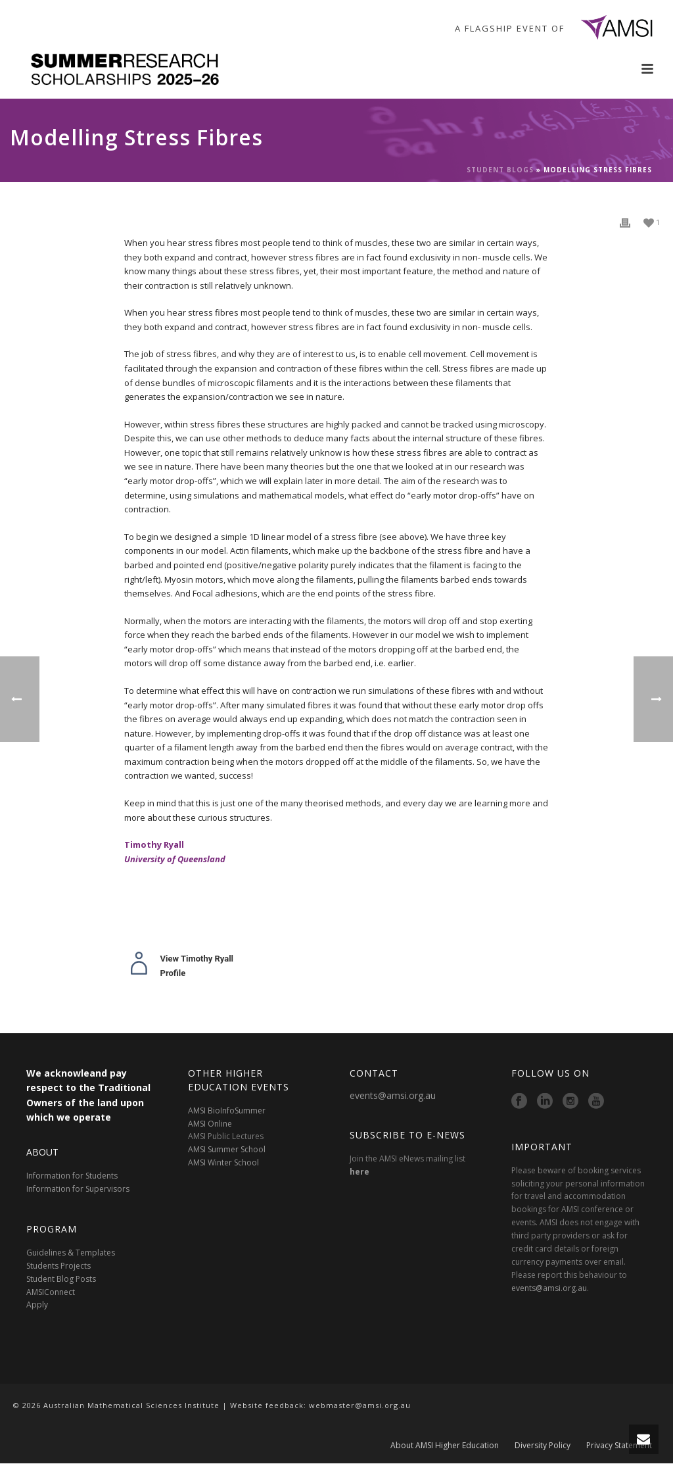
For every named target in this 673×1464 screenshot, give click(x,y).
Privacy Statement (619, 1445)
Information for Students (72, 1175)
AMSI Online (210, 1123)
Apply (37, 1304)
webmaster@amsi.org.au (360, 1405)
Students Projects (58, 1265)
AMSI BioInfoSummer (227, 1110)
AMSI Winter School (223, 1162)
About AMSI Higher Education (444, 1445)
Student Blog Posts (61, 1278)
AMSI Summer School (227, 1149)
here (359, 1171)
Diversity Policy (542, 1445)
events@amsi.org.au (393, 1095)
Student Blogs (500, 169)
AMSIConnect (50, 1292)
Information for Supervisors (77, 1188)
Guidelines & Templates (70, 1252)
